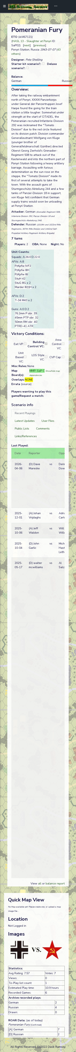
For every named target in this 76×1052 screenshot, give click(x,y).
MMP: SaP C (37, 371)
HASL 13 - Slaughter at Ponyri (31, 41)
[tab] (25, 413)
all (39, 883)
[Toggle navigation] (54, 6)
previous (39, 45)
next (27, 45)
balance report (55, 883)
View (34, 883)
